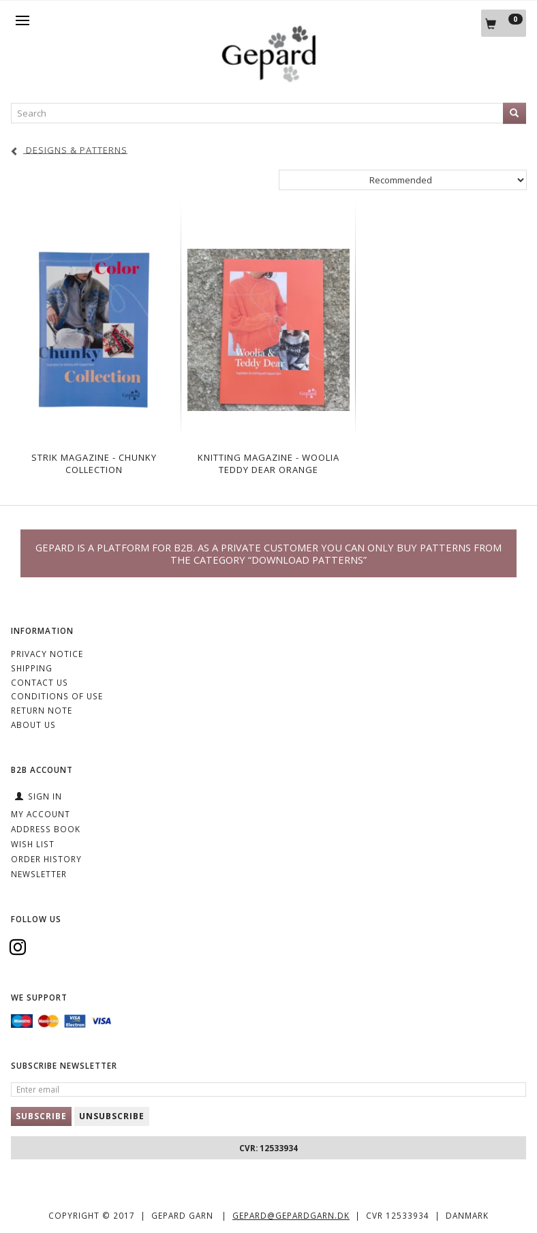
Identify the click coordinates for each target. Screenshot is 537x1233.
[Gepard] (268, 79)
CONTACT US (39, 682)
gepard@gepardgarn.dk (291, 1215)
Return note (41, 710)
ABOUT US (33, 724)
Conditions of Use (57, 695)
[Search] (514, 113)
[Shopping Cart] (503, 23)
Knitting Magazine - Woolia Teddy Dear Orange (268, 463)
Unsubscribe (111, 1116)
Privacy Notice (47, 653)
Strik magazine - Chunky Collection (94, 463)
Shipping (31, 668)
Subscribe (41, 1116)
